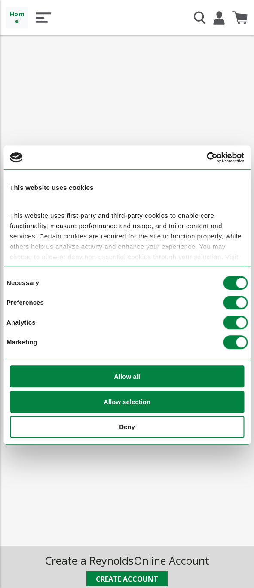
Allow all (127, 377)
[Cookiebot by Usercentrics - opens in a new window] (206, 157)
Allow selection (127, 401)
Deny (127, 427)
